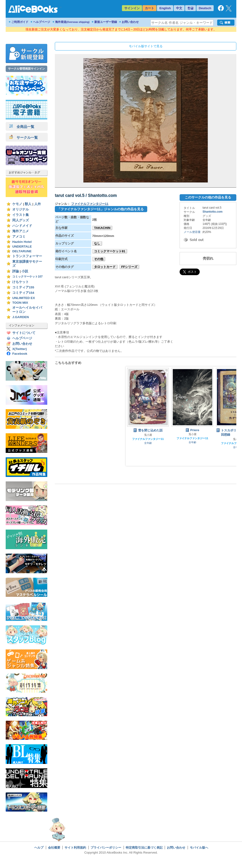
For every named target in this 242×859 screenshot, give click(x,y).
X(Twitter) (19, 349)
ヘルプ (38, 847)
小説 (25, 271)
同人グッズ (20, 220)
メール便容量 (192, 232)
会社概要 (54, 847)
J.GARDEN (20, 317)
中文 (179, 8)
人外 (37, 204)
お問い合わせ (130, 22)
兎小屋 (148, 435)
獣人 (28, 204)
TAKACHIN (102, 228)
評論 (15, 271)
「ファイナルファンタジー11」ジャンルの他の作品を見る (100, 209)
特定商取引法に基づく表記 (144, 847)
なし (97, 243)
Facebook (19, 353)
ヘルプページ (41, 22)
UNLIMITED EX (23, 298)
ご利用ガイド (19, 22)
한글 (190, 8)
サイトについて (23, 333)
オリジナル (20, 209)
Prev (133, 416)
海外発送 (72, 22)
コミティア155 (23, 287)
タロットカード (105, 267)
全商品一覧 (21, 127)
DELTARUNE (22, 251)
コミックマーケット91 (109, 251)
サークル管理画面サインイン (26, 68)
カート (149, 8)
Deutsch (205, 8)
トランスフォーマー (27, 256)
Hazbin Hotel (22, 242)
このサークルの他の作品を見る (208, 197)
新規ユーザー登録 (105, 22)
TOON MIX (20, 302)
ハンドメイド (22, 225)
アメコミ (19, 236)
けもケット (20, 282)
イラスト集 (20, 215)
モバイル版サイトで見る (146, 46)
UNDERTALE (22, 246)
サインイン (132, 8)
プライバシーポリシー (106, 847)
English (165, 8)
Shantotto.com (213, 211)
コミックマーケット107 (27, 276)
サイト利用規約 (75, 847)
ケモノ (17, 204)
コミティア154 (23, 293)
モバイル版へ (199, 847)
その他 (98, 259)
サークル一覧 (23, 137)
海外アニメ (20, 231)
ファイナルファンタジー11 (89, 204)
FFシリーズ (129, 267)
